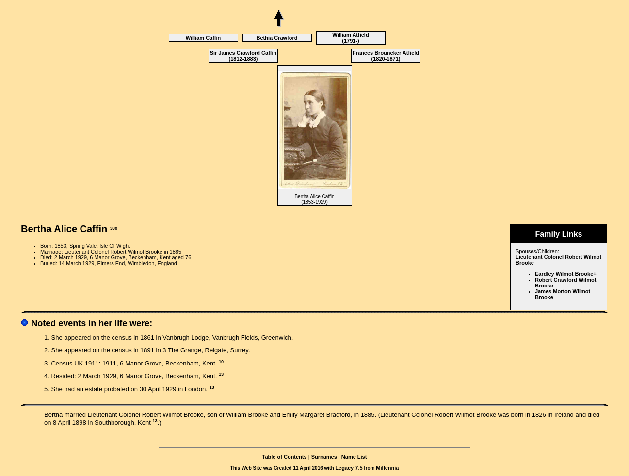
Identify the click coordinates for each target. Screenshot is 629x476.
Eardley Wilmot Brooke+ (566, 274)
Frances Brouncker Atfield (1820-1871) (386, 56)
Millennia (387, 468)
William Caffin (203, 38)
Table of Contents (284, 457)
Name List (354, 457)
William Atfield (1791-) (350, 38)
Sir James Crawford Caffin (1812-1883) (243, 56)
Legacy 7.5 (348, 468)
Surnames (324, 457)
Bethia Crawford (277, 38)
